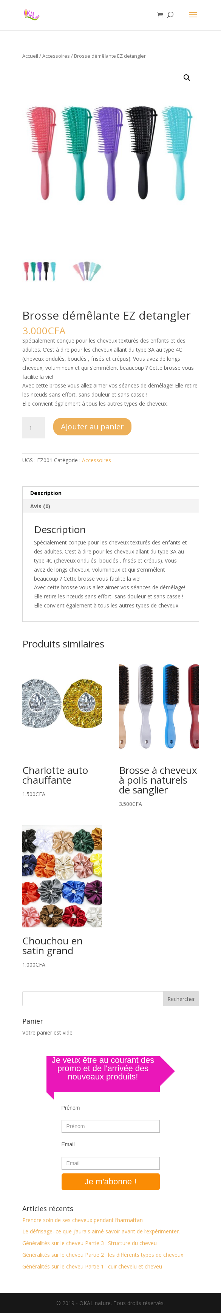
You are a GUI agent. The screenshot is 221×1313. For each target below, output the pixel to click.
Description (46, 493)
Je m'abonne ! (111, 1181)
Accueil (30, 55)
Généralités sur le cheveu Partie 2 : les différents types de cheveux (102, 1254)
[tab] (110, 493)
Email (68, 1144)
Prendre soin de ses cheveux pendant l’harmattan (82, 1220)
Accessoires (56, 55)
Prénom (71, 1108)
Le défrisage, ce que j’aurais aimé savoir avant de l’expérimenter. (101, 1231)
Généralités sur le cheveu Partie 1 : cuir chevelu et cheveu (92, 1266)
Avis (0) (40, 506)
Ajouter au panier (92, 426)
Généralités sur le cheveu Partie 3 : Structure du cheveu (89, 1243)
